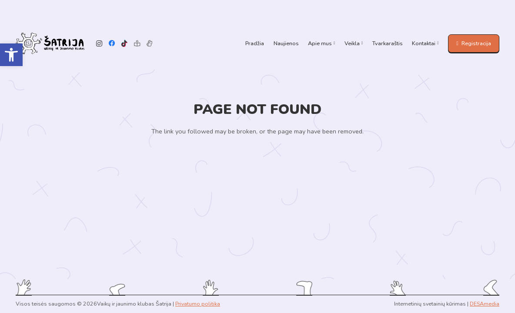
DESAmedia (484, 303)
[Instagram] (99, 43)
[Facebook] (112, 43)
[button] (11, 54)
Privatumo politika (197, 303)
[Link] (50, 43)
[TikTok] (124, 43)
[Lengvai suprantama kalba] (136, 43)
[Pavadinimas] (149, 43)
